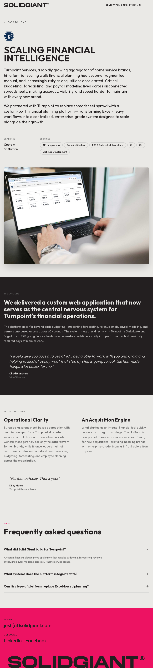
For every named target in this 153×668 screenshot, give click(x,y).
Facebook (36, 640)
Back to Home (15, 22)
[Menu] (147, 5)
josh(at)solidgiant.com (27, 625)
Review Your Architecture (123, 5)
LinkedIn (13, 640)
